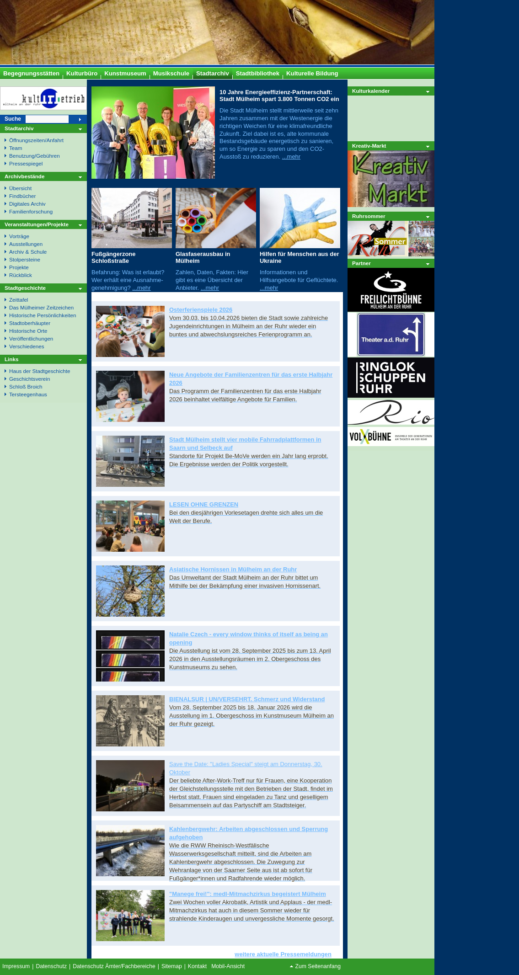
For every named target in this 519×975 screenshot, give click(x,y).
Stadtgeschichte (25, 288)
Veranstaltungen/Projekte (37, 224)
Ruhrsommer (368, 216)
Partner (361, 263)
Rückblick (20, 275)
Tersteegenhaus (28, 394)
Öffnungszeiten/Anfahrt (36, 140)
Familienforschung (31, 211)
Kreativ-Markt (369, 146)
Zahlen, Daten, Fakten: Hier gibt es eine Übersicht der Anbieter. (212, 280)
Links (11, 359)
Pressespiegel (26, 163)
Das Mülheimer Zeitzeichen (41, 307)
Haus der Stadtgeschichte (39, 371)
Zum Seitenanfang (318, 966)
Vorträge (19, 236)
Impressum (16, 966)
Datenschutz (51, 966)
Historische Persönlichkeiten (42, 315)
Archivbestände (24, 176)
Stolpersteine (24, 259)
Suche (13, 119)
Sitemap (171, 966)
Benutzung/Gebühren (34, 156)
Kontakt (197, 966)
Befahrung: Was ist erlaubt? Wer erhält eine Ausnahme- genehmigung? (127, 280)
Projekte (19, 267)
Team (15, 148)
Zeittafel (18, 300)
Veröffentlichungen (31, 338)
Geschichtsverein (29, 379)
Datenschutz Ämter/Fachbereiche (114, 966)
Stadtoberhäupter (29, 323)
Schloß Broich (26, 386)
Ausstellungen (26, 244)
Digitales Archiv (27, 204)
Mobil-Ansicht (228, 966)
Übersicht (20, 188)
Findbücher (22, 196)
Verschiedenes (26, 346)
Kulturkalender (371, 91)
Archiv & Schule (28, 252)
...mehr (291, 156)
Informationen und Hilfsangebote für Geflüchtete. (299, 276)
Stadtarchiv (19, 128)
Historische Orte (28, 331)
